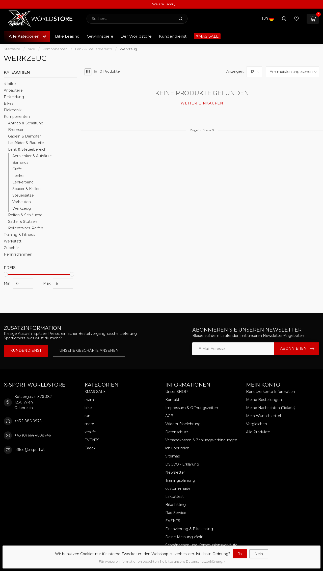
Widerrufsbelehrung (183, 424)
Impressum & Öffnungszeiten (191, 407)
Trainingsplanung (180, 480)
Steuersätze (23, 195)
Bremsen (16, 129)
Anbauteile (13, 90)
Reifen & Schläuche (25, 215)
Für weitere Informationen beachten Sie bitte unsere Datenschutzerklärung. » (162, 561)
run (87, 416)
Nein (259, 554)
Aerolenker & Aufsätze (32, 156)
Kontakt (172, 399)
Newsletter (175, 472)
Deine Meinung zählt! (184, 537)
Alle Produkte (258, 432)
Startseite (12, 49)
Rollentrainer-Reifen (25, 228)
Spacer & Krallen (26, 188)
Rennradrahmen (18, 254)
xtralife (90, 432)
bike (31, 49)
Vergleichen (256, 424)
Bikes (8, 103)
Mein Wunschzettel (263, 416)
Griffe (17, 169)
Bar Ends (20, 162)
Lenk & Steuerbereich (93, 49)
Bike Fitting (175, 504)
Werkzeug (128, 49)
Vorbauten (21, 202)
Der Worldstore (136, 36)
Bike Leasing (67, 36)
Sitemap (172, 456)
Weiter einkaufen (202, 103)
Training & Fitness (19, 234)
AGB (169, 416)
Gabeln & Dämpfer (24, 136)
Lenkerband (23, 182)
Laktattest (174, 496)
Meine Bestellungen (264, 399)
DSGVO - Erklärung (182, 464)
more (89, 424)
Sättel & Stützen (22, 221)
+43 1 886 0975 (27, 421)
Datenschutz (176, 432)
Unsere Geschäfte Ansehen (89, 350)
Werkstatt (12, 241)
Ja (240, 554)
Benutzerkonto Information (270, 391)
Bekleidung (14, 97)
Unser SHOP (176, 391)
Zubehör (11, 248)
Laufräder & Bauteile (26, 143)
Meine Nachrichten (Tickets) (270, 407)
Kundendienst (172, 36)
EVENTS (92, 440)
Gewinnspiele (100, 36)
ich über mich (177, 448)
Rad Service (175, 512)
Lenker (18, 175)
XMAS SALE (207, 36)
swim (89, 399)
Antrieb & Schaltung (25, 123)
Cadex (90, 448)
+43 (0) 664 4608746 (32, 435)
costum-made (178, 488)
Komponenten (55, 49)
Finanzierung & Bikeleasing (189, 529)
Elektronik (12, 110)
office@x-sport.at (29, 449)
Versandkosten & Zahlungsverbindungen (201, 440)
